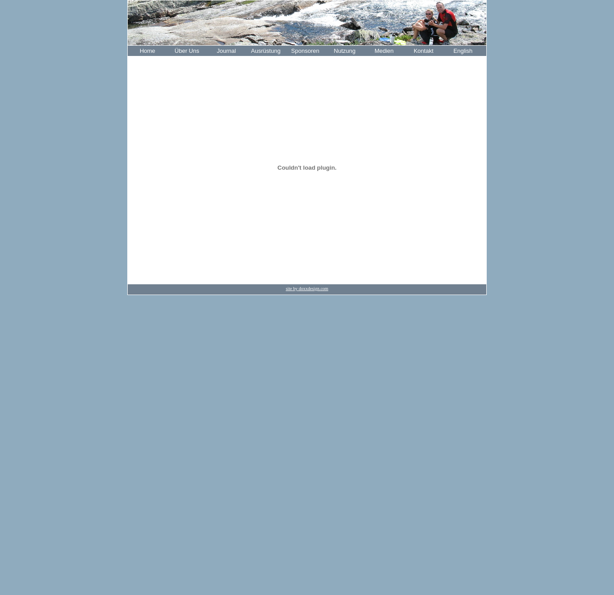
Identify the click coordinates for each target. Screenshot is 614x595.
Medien (384, 50)
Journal (226, 50)
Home (148, 50)
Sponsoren (305, 50)
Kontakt (423, 50)
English (463, 50)
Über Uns (187, 50)
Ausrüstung (266, 50)
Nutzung (344, 50)
